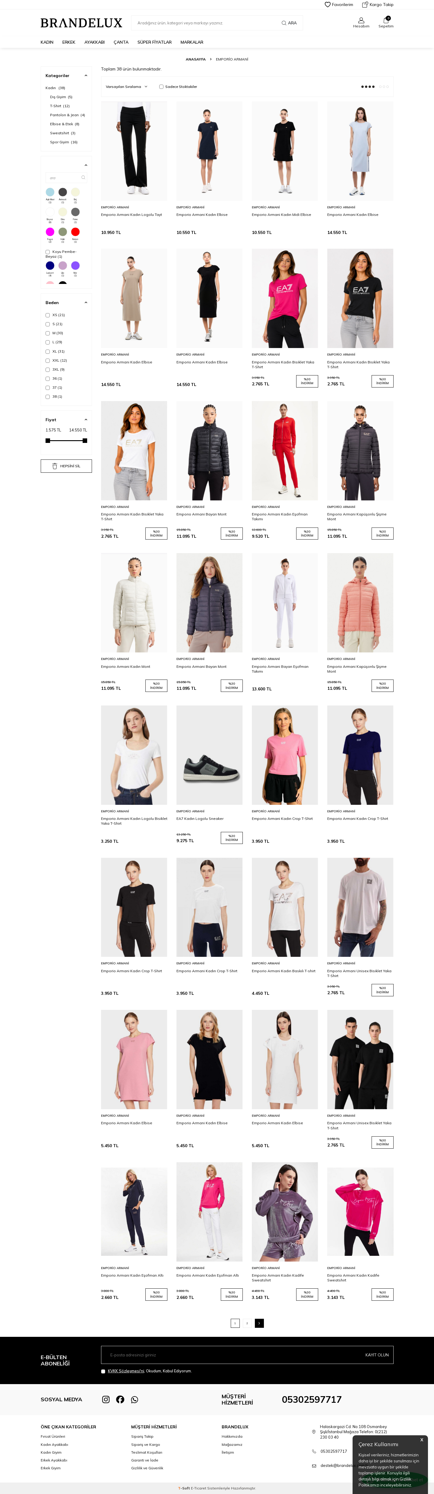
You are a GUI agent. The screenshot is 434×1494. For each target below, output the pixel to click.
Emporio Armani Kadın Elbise (202, 214)
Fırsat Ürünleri (53, 1436)
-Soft (184, 1488)
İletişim (228, 1452)
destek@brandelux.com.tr (344, 1465)
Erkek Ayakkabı (54, 1460)
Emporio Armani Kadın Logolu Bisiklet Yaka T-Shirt (134, 821)
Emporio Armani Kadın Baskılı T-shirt (283, 971)
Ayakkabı (94, 42)
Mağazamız (232, 1444)
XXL (56, 360)
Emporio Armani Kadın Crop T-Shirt (282, 818)
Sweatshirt (62, 133)
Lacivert (50, 269)
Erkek (68, 42)
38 (54, 396)
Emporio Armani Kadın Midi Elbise (281, 214)
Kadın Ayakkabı (54, 1444)
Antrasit (62, 196)
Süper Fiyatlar (155, 42)
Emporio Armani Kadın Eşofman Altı (132, 1275)
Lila (62, 269)
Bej (75, 196)
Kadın (47, 42)
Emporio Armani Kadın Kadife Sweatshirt (278, 1277)
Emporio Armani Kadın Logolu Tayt (131, 214)
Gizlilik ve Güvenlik (147, 1468)
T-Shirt (60, 106)
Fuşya (50, 235)
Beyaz (50, 215)
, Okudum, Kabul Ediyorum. (146, 1371)
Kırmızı (75, 235)
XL (55, 351)
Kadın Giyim (51, 1452)
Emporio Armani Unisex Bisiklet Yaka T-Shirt (359, 973)
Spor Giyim (64, 142)
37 (54, 387)
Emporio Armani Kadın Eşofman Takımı (280, 516)
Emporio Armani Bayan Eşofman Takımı (280, 669)
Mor (75, 269)
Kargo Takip (378, 5)
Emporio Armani (115, 207)
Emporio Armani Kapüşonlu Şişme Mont (357, 516)
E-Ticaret (198, 1488)
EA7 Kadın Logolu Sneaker (199, 818)
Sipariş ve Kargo (145, 1444)
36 (54, 378)
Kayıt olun (377, 1355)
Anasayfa (196, 59)
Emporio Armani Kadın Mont (125, 666)
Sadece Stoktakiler (178, 86)
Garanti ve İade (144, 1460)
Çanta (121, 42)
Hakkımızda (232, 1436)
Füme (75, 215)
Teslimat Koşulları (146, 1452)
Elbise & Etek (64, 124)
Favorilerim (339, 5)
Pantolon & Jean (67, 115)
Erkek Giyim (51, 1468)
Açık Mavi (50, 196)
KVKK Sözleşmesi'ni (126, 1370)
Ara (289, 23)
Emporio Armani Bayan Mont (201, 666)
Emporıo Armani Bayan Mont (201, 514)
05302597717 (312, 1399)
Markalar (192, 42)
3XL (55, 369)
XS (55, 315)
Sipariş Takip (142, 1436)
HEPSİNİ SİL (66, 466)
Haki (62, 235)
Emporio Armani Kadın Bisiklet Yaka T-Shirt (283, 364)
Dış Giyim (61, 97)
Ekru (62, 215)
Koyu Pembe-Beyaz (61, 254)
